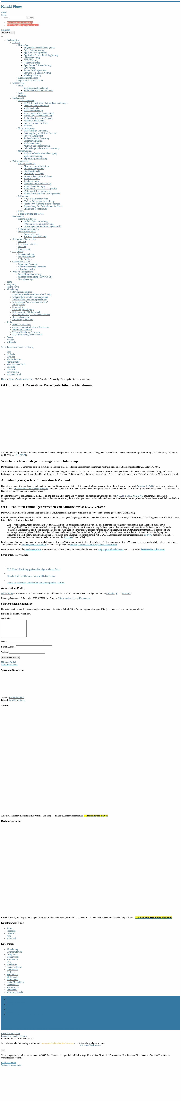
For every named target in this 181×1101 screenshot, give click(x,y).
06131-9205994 (14, 25)
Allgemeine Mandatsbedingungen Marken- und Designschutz (34, 1018)
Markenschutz (13, 362)
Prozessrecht (12, 983)
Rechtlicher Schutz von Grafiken (38, 90)
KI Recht (11, 354)
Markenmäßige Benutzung (35, 131)
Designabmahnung (26, 256)
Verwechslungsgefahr (33, 136)
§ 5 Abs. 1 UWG (145, 486)
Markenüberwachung (33, 110)
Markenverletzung (26, 128)
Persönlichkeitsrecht (27, 219)
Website (4, 655)
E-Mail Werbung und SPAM (30, 214)
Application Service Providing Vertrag (41, 55)
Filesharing (12, 968)
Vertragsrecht (13, 990)
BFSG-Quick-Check (21, 324)
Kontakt (10, 340)
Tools (9, 322)
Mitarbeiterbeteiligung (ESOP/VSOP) (35, 277)
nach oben (5, 1022)
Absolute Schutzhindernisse (36, 105)
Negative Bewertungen (28, 229)
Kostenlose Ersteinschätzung (20, 22)
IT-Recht (16, 42)
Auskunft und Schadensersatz (37, 146)
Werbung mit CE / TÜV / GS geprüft (40, 188)
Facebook (126, 593)
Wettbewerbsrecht (20, 161)
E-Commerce (24, 196)
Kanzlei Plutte (11, 6)
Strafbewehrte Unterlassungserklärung (29, 299)
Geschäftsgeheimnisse (28, 244)
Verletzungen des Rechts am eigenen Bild (42, 226)
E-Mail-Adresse (8, 650)
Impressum (12, 1003)
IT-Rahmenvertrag (32, 63)
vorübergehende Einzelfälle (34, 544)
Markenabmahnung (32, 143)
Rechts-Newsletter (15, 1013)
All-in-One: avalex (26, 269)
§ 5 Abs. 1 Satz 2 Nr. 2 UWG (130, 496)
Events (10, 337)
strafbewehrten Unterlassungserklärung (31, 488)
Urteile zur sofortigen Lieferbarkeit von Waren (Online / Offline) (36, 582)
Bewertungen (13, 372)
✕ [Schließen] (3, 1054)
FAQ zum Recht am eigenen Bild (39, 224)
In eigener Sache (14, 970)
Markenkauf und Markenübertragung (40, 153)
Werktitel (28, 125)
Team (9, 282)
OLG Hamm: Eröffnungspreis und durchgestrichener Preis (33, 569)
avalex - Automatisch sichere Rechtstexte (30, 327)
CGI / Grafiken (25, 259)
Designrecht (17, 251)
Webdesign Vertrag (32, 75)
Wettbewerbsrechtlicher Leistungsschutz (42, 193)
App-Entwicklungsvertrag (35, 52)
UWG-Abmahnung (26, 163)
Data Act (22, 246)
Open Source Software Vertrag (37, 65)
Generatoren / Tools (21, 261)
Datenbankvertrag (32, 58)
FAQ (9, 965)
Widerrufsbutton (14, 359)
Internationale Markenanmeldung (39, 113)
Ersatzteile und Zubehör (34, 120)
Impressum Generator (28, 264)
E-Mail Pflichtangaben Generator (27, 334)
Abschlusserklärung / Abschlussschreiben (31, 314)
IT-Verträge (23, 45)
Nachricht (6, 618)
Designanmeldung (26, 254)
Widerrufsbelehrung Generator (32, 266)
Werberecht (12, 993)
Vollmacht (11, 342)
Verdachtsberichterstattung (36, 221)
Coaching (11, 367)
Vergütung (11, 284)
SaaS (9, 352)
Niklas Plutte (7, 593)
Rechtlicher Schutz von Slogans (38, 118)
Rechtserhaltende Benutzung (36, 138)
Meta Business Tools (16, 364)
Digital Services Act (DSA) (30, 80)
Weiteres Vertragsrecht (22, 272)
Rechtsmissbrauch (32, 178)
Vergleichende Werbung (34, 186)
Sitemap (10, 1015)
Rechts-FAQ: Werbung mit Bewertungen (42, 204)
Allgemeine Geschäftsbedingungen (39, 47)
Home (4, 379)
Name (3, 645)
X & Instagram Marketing (35, 236)
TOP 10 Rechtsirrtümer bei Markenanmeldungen (46, 103)
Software (22, 95)
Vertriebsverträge (25, 279)
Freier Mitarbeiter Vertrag (29, 274)
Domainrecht (13, 960)
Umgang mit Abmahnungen (110, 549)
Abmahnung (12, 289)
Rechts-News (13, 287)
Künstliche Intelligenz (28, 78)
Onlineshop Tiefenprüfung (35, 209)
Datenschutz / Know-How (24, 239)
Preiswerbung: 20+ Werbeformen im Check (43, 206)
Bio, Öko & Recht (32, 171)
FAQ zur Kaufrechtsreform (36, 199)
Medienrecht (18, 216)
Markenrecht (18, 98)
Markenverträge (25, 151)
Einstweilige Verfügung (23, 309)
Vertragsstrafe (18, 304)
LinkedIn (110, 593)
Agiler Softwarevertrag (34, 50)
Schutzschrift (18, 307)
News (11, 379)
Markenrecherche (31, 108)
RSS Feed (11, 942)
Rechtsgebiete (13, 40)
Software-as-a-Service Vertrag (37, 73)
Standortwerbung (31, 181)
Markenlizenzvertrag (33, 156)
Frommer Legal (14, 374)
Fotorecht (11, 369)
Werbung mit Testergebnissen (37, 191)
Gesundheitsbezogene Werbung (38, 176)
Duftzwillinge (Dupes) (34, 173)
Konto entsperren (31, 234)
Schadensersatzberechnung (36, 88)
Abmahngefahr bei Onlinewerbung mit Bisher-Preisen (31, 576)
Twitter (10, 931)
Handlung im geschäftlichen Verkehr (40, 133)
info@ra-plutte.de (31, 25)
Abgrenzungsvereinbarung (35, 158)
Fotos (20, 85)
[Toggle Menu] (2, 36)
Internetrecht (12, 973)
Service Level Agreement (35, 70)
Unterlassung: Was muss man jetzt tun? (30, 302)
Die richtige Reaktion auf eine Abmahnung (31, 294)
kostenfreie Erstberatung (153, 549)
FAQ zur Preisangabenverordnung (39, 201)
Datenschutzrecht (14, 955)
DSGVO (22, 241)
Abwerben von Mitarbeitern (36, 166)
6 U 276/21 (21, 455)
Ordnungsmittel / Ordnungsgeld (26, 312)
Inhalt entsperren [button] (8, 1066)
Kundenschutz (24, 249)
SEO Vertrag (29, 68)
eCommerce (12, 963)
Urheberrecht (18, 83)
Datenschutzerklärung (16, 1005)
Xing (9, 939)
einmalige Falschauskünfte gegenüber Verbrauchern (93, 544)
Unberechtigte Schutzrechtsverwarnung (41, 148)
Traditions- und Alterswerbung (37, 183)
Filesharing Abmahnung (23, 319)
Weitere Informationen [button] (11, 1068)
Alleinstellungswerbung (34, 168)
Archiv (10, 1000)
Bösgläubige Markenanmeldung (38, 115)
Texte (20, 93)
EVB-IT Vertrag (31, 60)
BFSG (21, 211)
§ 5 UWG (148, 535)
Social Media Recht (27, 231)
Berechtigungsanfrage (33, 141)
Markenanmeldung (26, 100)
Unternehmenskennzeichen (36, 123)
